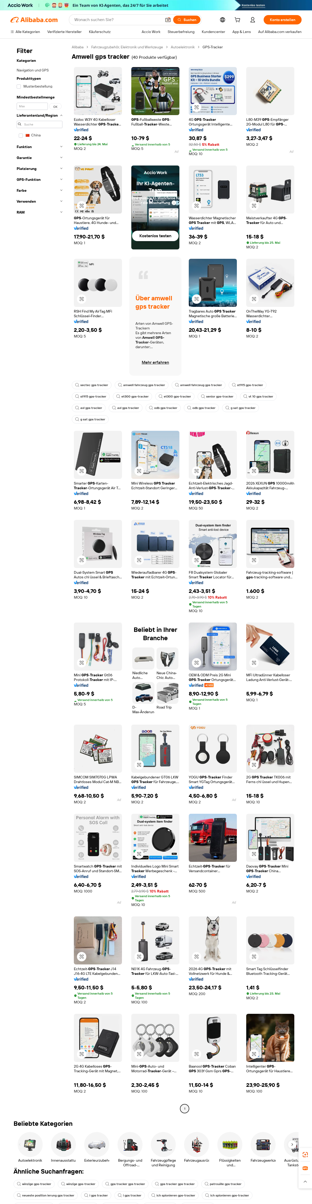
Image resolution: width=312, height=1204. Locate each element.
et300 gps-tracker (132, 396)
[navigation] (40, 578)
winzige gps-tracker (34, 1184)
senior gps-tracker (217, 396)
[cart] (238, 20)
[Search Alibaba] (117, 20)
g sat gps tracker (240, 408)
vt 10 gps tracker (258, 396)
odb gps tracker (163, 408)
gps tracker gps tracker (125, 1184)
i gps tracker (96, 1195)
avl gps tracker (88, 408)
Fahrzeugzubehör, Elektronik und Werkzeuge (127, 47)
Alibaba (77, 47)
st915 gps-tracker (247, 385)
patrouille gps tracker (223, 1184)
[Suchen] (186, 20)
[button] (168, 20)
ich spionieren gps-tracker (173, 1195)
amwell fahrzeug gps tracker (141, 385)
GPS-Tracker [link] (213, 47)
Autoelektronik (183, 47)
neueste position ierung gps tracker (45, 1195)
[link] (305, 1154)
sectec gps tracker (91, 385)
